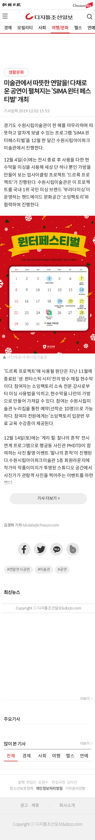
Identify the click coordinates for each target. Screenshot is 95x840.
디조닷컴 (49, 16)
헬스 (78, 28)
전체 (11, 756)
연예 (84, 756)
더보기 (84, 699)
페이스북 (24, 549)
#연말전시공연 (18, 569)
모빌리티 (25, 28)
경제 (8, 28)
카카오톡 (56, 549)
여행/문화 (60, 28)
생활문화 (16, 72)
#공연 (62, 569)
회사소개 (67, 805)
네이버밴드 (72, 549)
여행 (56, 756)
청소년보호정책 (21, 789)
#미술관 (44, 569)
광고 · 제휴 (29, 805)
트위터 (40, 549)
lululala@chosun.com (41, 525)
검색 (89, 17)
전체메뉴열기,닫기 (5, 16)
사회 (42, 28)
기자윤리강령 (75, 789)
